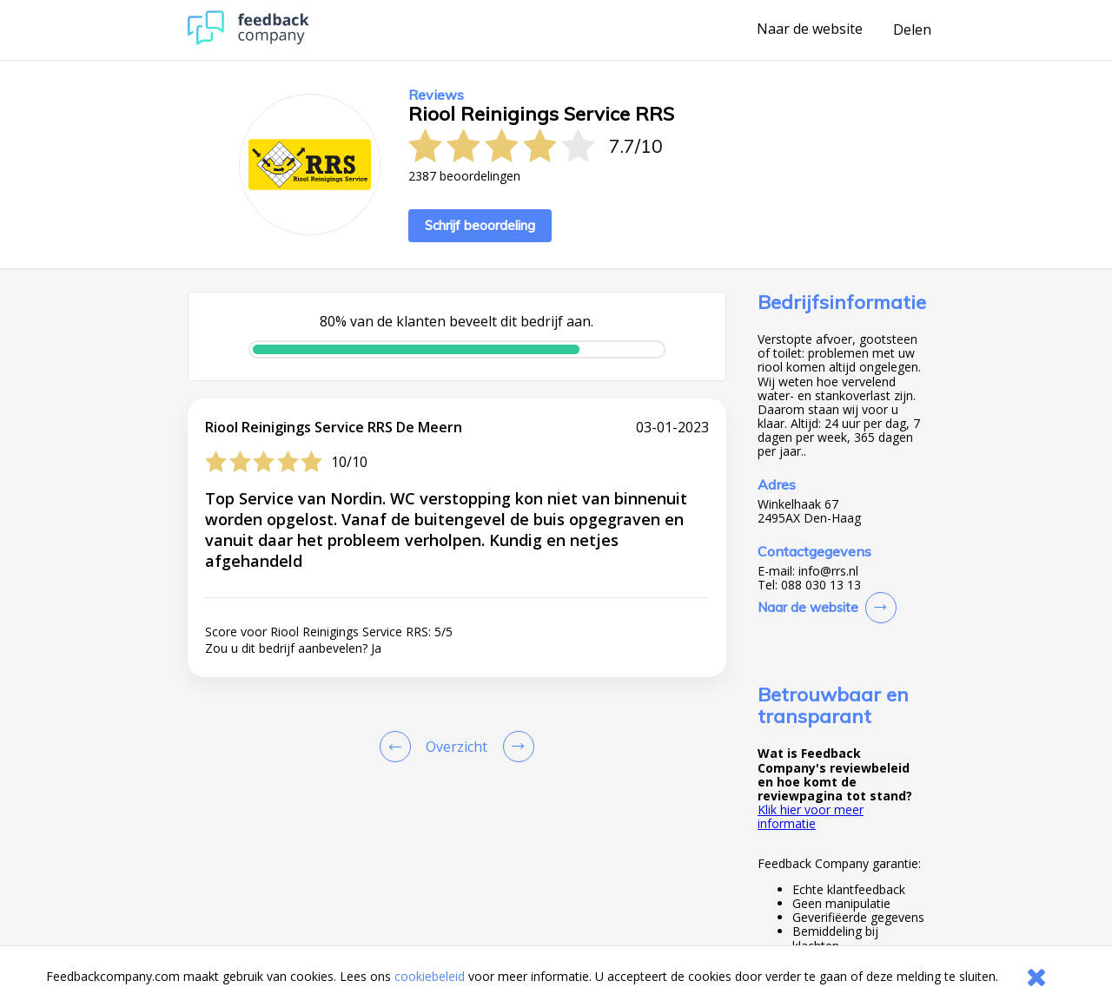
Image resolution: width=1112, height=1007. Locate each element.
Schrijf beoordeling (480, 225)
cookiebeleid (429, 976)
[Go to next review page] (515, 746)
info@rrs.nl (828, 571)
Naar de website (810, 29)
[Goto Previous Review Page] (399, 746)
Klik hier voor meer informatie (811, 816)
